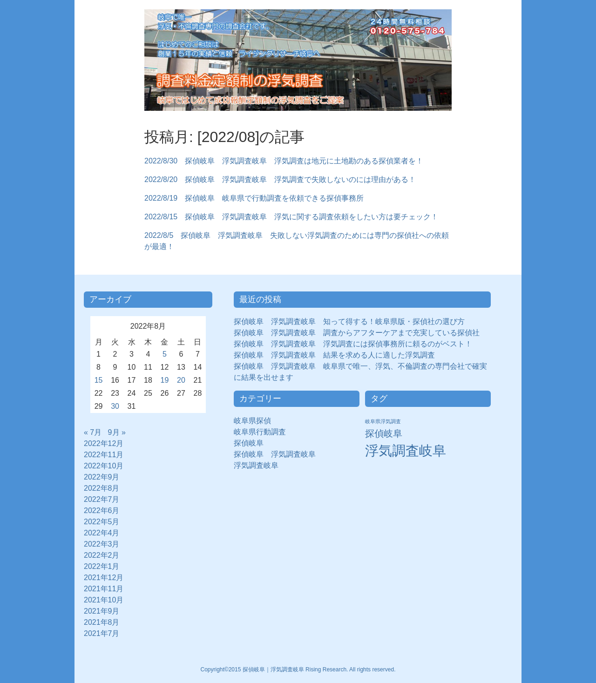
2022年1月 (102, 566)
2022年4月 (102, 533)
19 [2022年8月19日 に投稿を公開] (165, 380)
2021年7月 (102, 633)
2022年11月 (103, 455)
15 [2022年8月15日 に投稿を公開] (99, 380)
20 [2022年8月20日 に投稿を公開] (181, 380)
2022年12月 (103, 443)
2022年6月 (102, 510)
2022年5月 (102, 522)
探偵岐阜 (252, 443)
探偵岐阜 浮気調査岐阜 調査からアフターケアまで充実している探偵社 (357, 333)
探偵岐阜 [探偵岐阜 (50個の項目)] (383, 433)
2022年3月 (102, 544)
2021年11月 (103, 589)
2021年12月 (103, 578)
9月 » (117, 432)
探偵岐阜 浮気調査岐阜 (275, 454)
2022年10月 (103, 466)
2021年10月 (103, 600)
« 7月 (93, 432)
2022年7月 (102, 499)
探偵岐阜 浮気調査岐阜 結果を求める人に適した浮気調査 (334, 355)
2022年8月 (102, 488)
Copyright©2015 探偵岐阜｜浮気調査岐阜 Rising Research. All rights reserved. (298, 669)
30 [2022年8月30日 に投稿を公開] (115, 406)
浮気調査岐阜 (256, 465)
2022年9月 (102, 477)
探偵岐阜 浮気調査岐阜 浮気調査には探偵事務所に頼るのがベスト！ (353, 344)
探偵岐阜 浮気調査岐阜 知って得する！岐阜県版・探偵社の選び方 (349, 321)
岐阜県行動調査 (260, 432)
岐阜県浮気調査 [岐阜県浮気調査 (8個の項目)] (383, 421)
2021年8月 (102, 622)
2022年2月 (102, 555)
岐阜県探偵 (252, 421)
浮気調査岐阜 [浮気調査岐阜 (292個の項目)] (405, 450)
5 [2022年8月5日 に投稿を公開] (165, 354)
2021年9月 (102, 611)
